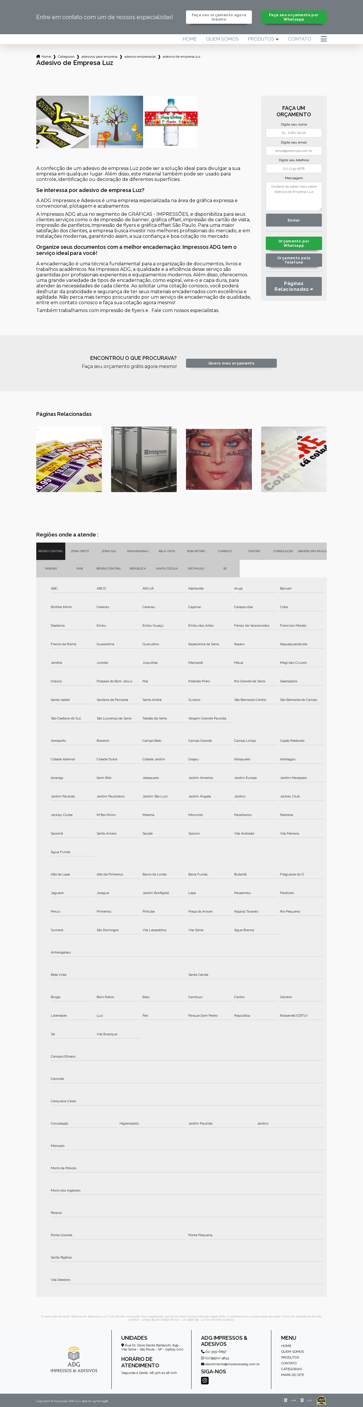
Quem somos (222, 39)
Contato (299, 39)
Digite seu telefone (294, 160)
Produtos (261, 39)
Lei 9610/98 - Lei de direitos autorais (208, 1319)
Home (190, 39)
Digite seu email (294, 142)
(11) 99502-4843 (215, 1358)
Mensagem (294, 178)
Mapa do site (292, 1375)
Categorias (66, 57)
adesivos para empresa (100, 57)
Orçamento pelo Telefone (293, 260)
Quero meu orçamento (231, 363)
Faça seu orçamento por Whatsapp (294, 17)
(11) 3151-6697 (213, 1352)
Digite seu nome (294, 124)
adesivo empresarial (140, 57)
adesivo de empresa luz (182, 57)
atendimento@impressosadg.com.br (230, 1364)
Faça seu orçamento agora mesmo (219, 17)
